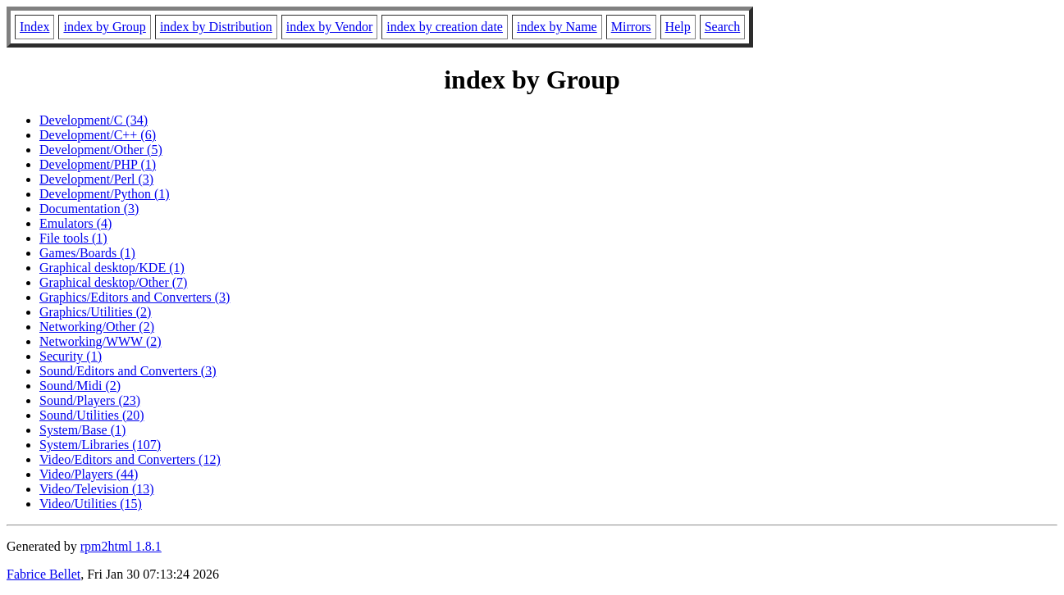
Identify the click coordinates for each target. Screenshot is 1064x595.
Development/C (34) (93, 120)
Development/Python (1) (104, 194)
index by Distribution (216, 27)
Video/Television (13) (96, 489)
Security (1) (70, 356)
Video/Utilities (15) (90, 504)
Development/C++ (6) (97, 135)
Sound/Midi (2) (80, 386)
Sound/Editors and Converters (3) (128, 371)
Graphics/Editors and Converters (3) (134, 297)
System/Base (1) (82, 430)
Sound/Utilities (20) (91, 415)
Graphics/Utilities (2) (95, 312)
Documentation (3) (89, 209)
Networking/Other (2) (96, 327)
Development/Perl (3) (96, 179)
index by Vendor (329, 27)
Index (34, 27)
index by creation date (444, 27)
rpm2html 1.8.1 (121, 546)
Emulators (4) (75, 223)
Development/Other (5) (100, 150)
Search (723, 27)
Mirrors (631, 27)
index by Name (557, 27)
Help (678, 27)
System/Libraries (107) (100, 445)
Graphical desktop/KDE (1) (112, 268)
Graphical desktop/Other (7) (113, 282)
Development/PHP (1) (97, 164)
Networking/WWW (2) (100, 341)
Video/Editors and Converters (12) (130, 459)
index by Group (104, 27)
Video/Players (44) (88, 474)
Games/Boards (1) (87, 253)
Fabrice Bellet (43, 574)
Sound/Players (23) (89, 400)
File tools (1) (73, 238)
